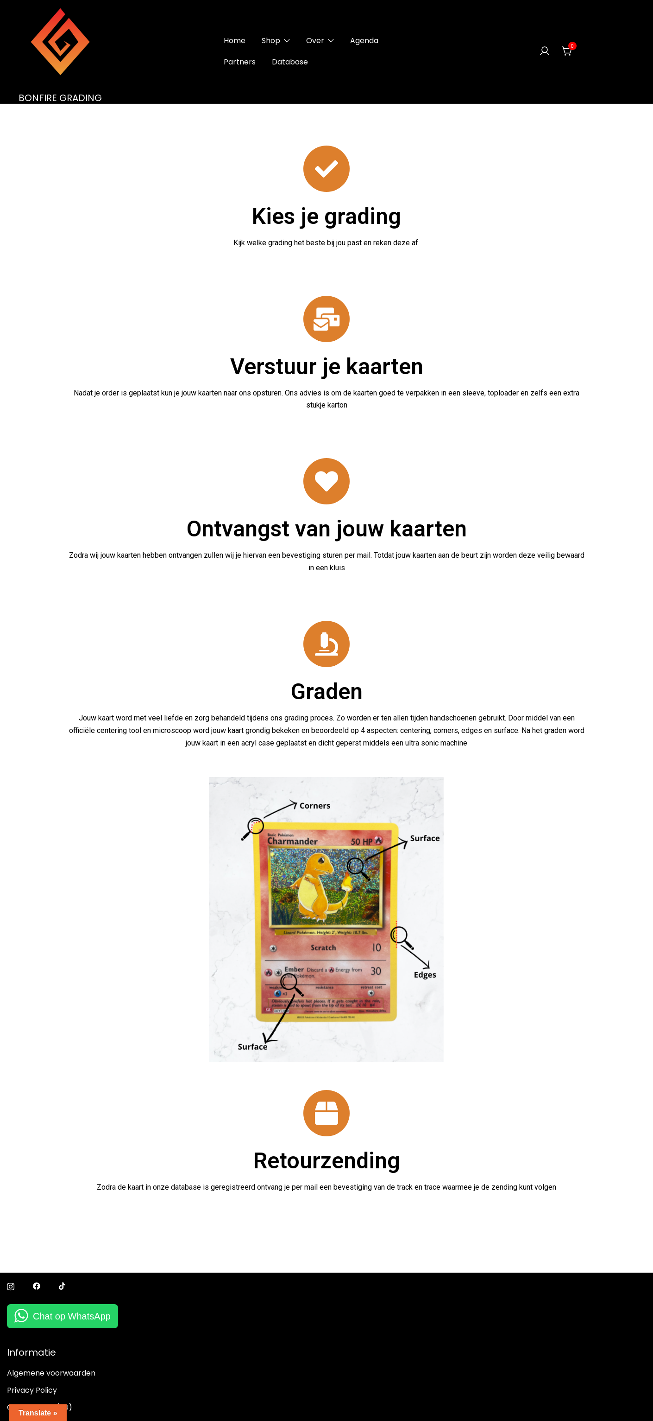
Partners (240, 62)
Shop (271, 40)
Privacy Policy (32, 1390)
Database (290, 62)
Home (234, 40)
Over (315, 40)
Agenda (364, 40)
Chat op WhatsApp (72, 1316)
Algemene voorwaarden (51, 1373)
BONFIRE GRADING (60, 97)
